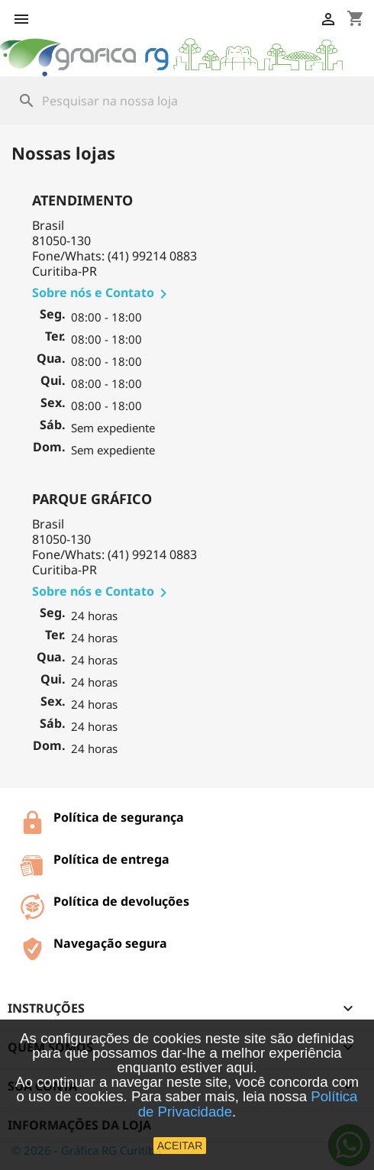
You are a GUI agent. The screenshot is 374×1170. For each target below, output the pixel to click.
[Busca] (187, 101)
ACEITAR (180, 1145)
